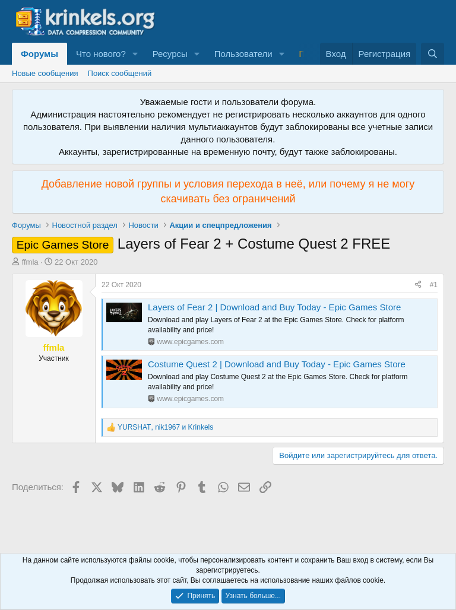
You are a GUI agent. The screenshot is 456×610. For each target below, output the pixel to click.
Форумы (39, 54)
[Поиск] (432, 54)
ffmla (30, 262)
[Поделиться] (418, 285)
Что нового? (101, 54)
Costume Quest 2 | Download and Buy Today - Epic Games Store (277, 364)
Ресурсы (170, 54)
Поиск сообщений (120, 73)
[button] (135, 54)
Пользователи (243, 54)
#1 (434, 285)
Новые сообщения (45, 73)
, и (165, 427)
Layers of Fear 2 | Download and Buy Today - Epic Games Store (274, 307)
